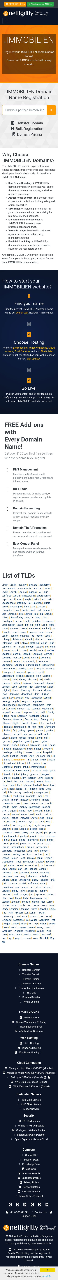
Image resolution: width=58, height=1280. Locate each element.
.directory (25, 690)
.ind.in (51, 759)
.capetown (34, 628)
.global (22, 737)
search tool (22, 312)
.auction (37, 603)
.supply (43, 890)
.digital (6, 690)
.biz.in (48, 613)
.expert (6, 712)
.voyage (22, 927)
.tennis (6, 901)
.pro (48, 843)
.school (33, 869)
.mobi (49, 803)
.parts (17, 832)
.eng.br (15, 701)
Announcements (29, 1173)
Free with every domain (29, 988)
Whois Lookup (29, 1001)
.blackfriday (17, 617)
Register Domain (29, 969)
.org (29, 825)
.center (39, 635)
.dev (31, 686)
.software (33, 883)
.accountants (24, 588)
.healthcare (19, 748)
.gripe (44, 741)
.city (36, 639)
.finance (6, 719)
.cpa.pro (30, 672)
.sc (25, 869)
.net (32, 814)
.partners (7, 832)
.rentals (31, 858)
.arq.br (28, 599)
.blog (37, 617)
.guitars (23, 745)
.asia (49, 599)
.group (5, 745)
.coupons (9, 672)
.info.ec (21, 763)
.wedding (30, 930)
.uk (26, 912)
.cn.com (6, 646)
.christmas (17, 639)
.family (50, 712)
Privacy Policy (29, 1182)
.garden (49, 730)
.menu (25, 803)
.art (43, 599)
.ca (31, 624)
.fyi (14, 730)
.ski (5, 883)
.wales (31, 927)
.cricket (20, 675)
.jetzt (52, 770)
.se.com (24, 872)
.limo (45, 785)
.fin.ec (44, 715)
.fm (42, 723)
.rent (22, 858)
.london (33, 788)
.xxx (4, 938)
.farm (13, 715)
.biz (41, 613)
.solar (43, 883)
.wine (11, 934)
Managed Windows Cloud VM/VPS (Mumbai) (28, 1072)
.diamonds (41, 686)
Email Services (22, 351)
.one (41, 821)
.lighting (26, 785)
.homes (28, 752)
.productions (17, 847)
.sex (16, 876)
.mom (14, 807)
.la (3, 781)
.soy (17, 887)
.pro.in (5, 847)
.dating (22, 679)
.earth (5, 697)
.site (52, 879)
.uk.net (41, 912)
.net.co (15, 814)
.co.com (30, 646)
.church (29, 639)
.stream (47, 887)
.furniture (50, 726)
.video (15, 923)
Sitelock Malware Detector (29, 1134)
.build (27, 621)
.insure (17, 766)
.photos (23, 836)
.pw (36, 850)
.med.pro (35, 799)
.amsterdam (28, 595)
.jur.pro (6, 777)
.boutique (7, 621)
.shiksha (43, 876)
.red (46, 854)
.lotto (41, 788)
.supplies (32, 890)
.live (4, 788)
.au (29, 603)
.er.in (48, 705)
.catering (24, 635)
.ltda (9, 792)
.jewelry (8, 774)
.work (19, 934)
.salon (12, 869)
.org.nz (6, 828)
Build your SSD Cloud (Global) (28, 1077)
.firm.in (28, 719)
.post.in (14, 843)
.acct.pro (37, 588)
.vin (30, 923)
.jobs (16, 774)
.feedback (34, 715)
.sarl (20, 869)
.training (24, 909)
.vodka (52, 923)
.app (4, 599)
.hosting (14, 756)
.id (53, 756)
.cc (32, 635)
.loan (11, 788)
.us (41, 916)
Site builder (47, 351)
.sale (4, 869)
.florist (24, 723)
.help (29, 748)
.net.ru (5, 817)
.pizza (14, 839)
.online (5, 825)
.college (6, 654)
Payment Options (29, 1191)
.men (18, 803)
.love (48, 788)
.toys (51, 905)
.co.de (39, 646)
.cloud (43, 643)
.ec (12, 697)
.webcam (7, 930)
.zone (35, 938)
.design (23, 686)
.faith (42, 712)
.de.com (32, 679)
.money (23, 807)
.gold (39, 737)
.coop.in (39, 668)
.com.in (35, 657)
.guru (44, 745)
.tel (45, 898)
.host (5, 756)
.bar (33, 606)
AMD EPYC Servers (28, 1104)
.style (23, 890)
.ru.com (29, 865)
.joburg (24, 774)
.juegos (45, 774)
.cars (41, 632)
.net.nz (47, 814)
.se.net (34, 872)
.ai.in (45, 592)
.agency (32, 592)
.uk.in (33, 912)
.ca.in (37, 624)
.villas (23, 923)
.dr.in (36, 694)
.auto (5, 606)
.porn (5, 843)
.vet (53, 920)
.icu (49, 756)
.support (6, 894)
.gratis (27, 741)
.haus (52, 745)
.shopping (24, 879)
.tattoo (50, 894)
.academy (44, 584)
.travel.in (43, 909)
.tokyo (14, 905)
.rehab (5, 858)
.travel (34, 909)
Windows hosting (38, 347)
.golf (46, 737)
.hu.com (40, 756)
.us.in (48, 916)
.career (22, 632)
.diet (50, 686)
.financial (17, 719)
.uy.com (6, 920)
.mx (4, 810)
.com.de (6, 657)
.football (50, 723)
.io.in (38, 770)
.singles (44, 879)
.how (31, 756)
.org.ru (14, 828)
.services (7, 876)
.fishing (44, 719)
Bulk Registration (26, 129)
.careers (32, 632)
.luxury (17, 792)
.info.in (36, 763)
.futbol (7, 730)
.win (4, 934)
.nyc (30, 821)
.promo (30, 847)
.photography (11, 836)
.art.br (36, 599)
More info (46, 1276)
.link (52, 785)
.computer (7, 664)
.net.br (47, 810)
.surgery (24, 894)
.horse (37, 752)
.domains (14, 694)
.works (27, 934)
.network (24, 817)
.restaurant (28, 861)
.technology (36, 898)
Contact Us (29, 1155)
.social (22, 883)
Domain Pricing (27, 134)
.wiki (48, 930)
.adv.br (13, 592)
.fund (40, 726)
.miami (34, 803)
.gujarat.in (34, 745)
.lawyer (39, 781)
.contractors (8, 668)
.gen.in (32, 734)
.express (27, 712)
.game (30, 730)
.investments (22, 770)
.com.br (27, 654)
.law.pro (29, 781)
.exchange (47, 708)
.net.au (38, 810)
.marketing (18, 796)
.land (9, 781)
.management (41, 792)
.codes (41, 650)
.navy (30, 810)
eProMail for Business (29, 1031)
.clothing (34, 643)
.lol (25, 788)
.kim (23, 777)
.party (25, 832)
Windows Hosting (29, 1047)
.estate (11, 708)
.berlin (24, 610)
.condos (19, 664)
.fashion (22, 715)
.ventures (44, 920)
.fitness (6, 723)
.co (46, 646)
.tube (53, 909)
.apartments (43, 595)
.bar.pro (41, 606)
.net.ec (24, 814)
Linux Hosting (29, 1043)
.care (14, 632)
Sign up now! (33, 358)
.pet (32, 832)
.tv (5, 912)
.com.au (16, 654)
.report (48, 858)
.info (28, 763)
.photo (52, 832)
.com (26, 657)
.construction (33, 664)
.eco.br (19, 697)
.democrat (38, 683)
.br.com (18, 621)
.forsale (8, 726)
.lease (48, 781)
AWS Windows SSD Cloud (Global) (29, 1086)
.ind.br (43, 759)
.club (51, 643)
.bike (21, 613)
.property (7, 850)
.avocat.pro (16, 606)
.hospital (47, 752)
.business (48, 621)
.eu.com (20, 708)
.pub (29, 850)
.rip (4, 865)
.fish (36, 719)
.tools (22, 905)
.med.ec (24, 799)
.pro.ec (40, 843)
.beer (17, 610)
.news (34, 817)
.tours (36, 905)
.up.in (25, 916)
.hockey (47, 748)
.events (36, 708)
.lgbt (12, 785)
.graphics (17, 741)
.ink (44, 763)
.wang (40, 927)
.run (41, 865)
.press (22, 843)
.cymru (47, 675)
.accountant (8, 588)
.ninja (49, 817)
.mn (42, 803)
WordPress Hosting (28, 1052)
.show (35, 879)
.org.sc (24, 828)
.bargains (7, 610)
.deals (47, 679)
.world (36, 934)
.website (18, 930)
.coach (32, 650)
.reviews (50, 861)
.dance (6, 679)
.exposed (16, 712)
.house (23, 756)
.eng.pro (25, 701)
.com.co (48, 654)
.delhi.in (16, 683)
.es (3, 708)
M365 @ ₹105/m (15, 4)
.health (7, 748)
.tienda (35, 901)
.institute (7, 766)
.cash (5, 635)
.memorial (7, 803)
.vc (26, 920)
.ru (36, 865)
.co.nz (7, 650)
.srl (31, 887)
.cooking (21, 668)
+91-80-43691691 (19, 1212)
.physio (33, 836)
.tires (50, 901)
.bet (39, 610)
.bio (36, 613)
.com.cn (37, 654)
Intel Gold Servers (29, 1099)
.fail (36, 712)
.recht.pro (27, 854)
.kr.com (49, 777)
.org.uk (33, 828)
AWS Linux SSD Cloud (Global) (29, 1082)
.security (44, 872)
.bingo (28, 613)
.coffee (50, 650)
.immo (7, 759)
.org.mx (46, 825)
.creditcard (8, 675)
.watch (48, 927)
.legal (5, 785)
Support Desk (29, 1159)
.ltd (4, 792)
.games (39, 730)
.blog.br (29, 617)
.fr (29, 726)
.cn (14, 646)
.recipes (38, 854)
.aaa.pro (22, 584)
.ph (45, 832)
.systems (40, 894)
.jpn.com (34, 774)
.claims (49, 639)
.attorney (21, 603)
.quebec (6, 854)
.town (44, 905)
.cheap (6, 639)
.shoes (5, 879)
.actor (47, 588)
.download (26, 694)
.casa (49, 632)
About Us (29, 1168)
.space (24, 887)
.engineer (37, 701)
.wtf (49, 934)
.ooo (13, 825)
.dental (49, 683)
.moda (5, 807)
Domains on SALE (29, 983)
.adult (5, 592)
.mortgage (34, 807)
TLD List (29, 992)
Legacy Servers (29, 1109)
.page (42, 828)
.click (16, 643)
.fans (6, 715)
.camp (23, 628)
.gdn (24, 734)
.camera (13, 628)
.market (6, 796)
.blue (44, 617)
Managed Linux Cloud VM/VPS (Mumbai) (29, 1068)
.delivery (26, 683)
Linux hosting (20, 347)
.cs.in (38, 675)
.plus (42, 839)
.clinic (24, 643)
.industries (9, 763)
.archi (12, 599)
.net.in (39, 814)
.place (22, 839)
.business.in (8, 624)
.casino (14, 635)
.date (14, 679)
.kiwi (40, 777)
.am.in (16, 595)
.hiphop (37, 748)
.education (36, 697)
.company (42, 661)
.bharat (47, 610)
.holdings (7, 752)
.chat (47, 635)
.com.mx (45, 657)
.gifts (46, 734)
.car (53, 628)
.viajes (7, 923)
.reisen (14, 858)
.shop (14, 879)
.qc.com (43, 850)
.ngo (41, 817)
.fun (34, 726)
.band (26, 606)
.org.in (36, 825)
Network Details (29, 1187)
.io (32, 770)
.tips (43, 901)
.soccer (13, 883)
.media (45, 799)
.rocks (10, 865)
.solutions (7, 887)
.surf (15, 894)
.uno (17, 916)
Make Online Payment (29, 1196)
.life (18, 785)
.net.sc (14, 817)
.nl (3, 821)
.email (47, 697)
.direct (14, 690)
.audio (46, 603)
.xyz (10, 938)
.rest (18, 861)
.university (7, 916)
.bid (4, 613)
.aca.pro (32, 584)
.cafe (51, 624)
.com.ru (6, 661)
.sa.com (49, 865)
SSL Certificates (29, 1121)
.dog (4, 694)
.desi (14, 686)
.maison (27, 792)
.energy (6, 701)
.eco (27, 697)
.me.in (5, 799)
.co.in (53, 646)
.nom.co (21, 821)
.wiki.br (40, 930)
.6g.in (13, 584)
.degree (6, 683)
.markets (30, 796)
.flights (15, 723)
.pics (41, 836)
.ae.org (23, 592)
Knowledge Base (29, 1164)
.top (29, 905)
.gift (40, 734)
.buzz (20, 624)
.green (36, 741)
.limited (37, 785)
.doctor (47, 690)
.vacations (18, 920)
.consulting (48, 664)
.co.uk (15, 650)
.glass (13, 737)
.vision (43, 923)
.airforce (6, 595)
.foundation (19, 726)
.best (32, 610)
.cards (7, 632)
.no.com (11, 821)
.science (6, 872)
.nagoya (12, 810)
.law (21, 781)
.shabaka (32, 876)
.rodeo (19, 865)
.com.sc (16, 661)
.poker (49, 839)
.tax (4, 898)
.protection (20, 850)
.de (40, 679)
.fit (51, 719)
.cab (44, 624)
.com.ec (17, 657)
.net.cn (6, 814)
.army (20, 599)
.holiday (18, 752)
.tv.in (10, 912)
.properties (41, 847)
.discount (37, 690)
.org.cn (21, 825)
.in (28, 759)
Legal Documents (29, 1177)
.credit (40, 672)
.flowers (34, 723)
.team (17, 898)
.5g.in (5, 584)
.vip (36, 923)
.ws (43, 934)
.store (38, 887)
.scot (15, 872)
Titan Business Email (29, 1026)
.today (5, 905)
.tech (25, 898)
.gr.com (6, 741)
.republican (8, 861)
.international (37, 766)
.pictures (50, 836)
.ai (40, 592)
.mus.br (46, 807)
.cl (42, 639)
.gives (5, 737)
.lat (15, 781)
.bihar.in (12, 613)
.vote (6, 927)
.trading (14, 909)
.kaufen (16, 777)
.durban (45, 694)
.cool (30, 668)
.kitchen (32, 777)
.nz (35, 821)
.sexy (22, 876)
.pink (6, 839)
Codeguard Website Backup (29, 1130)
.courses (20, 672)
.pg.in (39, 832)
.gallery (21, 730)
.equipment (38, 705)
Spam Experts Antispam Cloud (29, 1139)
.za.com (26, 938)
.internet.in (8, 770)
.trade (5, 909)
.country (50, 668)
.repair (39, 858)
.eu (28, 708)
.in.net (34, 759)
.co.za (23, 650)
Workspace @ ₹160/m (40, 4)
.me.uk (14, 799)
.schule (42, 869)
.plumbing (32, 839)
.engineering (9, 705)
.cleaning (7, 643)
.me (46, 796)
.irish (45, 770)
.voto (13, 927)
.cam (5, 628)
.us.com (33, 916)
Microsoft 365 (29, 1017)
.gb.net (16, 734)
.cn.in (21, 646)
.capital (45, 628)
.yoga (17, 938)
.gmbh (31, 737)
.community (29, 661)
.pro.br (31, 843)
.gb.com (6, 734)
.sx (31, 894)
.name (21, 810)
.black (5, 617)
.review (40, 861)
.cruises (29, 675)
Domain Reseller (29, 997)
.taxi (10, 898)
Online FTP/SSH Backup (29, 1125)
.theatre (25, 901)
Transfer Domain (27, 123)
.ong (48, 821)
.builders (36, 621)
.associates (8, 603)
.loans (19, 788)
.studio (6, 890)
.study (14, 890)
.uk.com (19, 912)
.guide (14, 745)
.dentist (6, 686)
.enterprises (23, 705)
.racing (16, 854)
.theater (15, 901)
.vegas (33, 920)
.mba (39, 796)
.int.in (26, 766)
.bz (26, 624)
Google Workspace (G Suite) (29, 1022)
